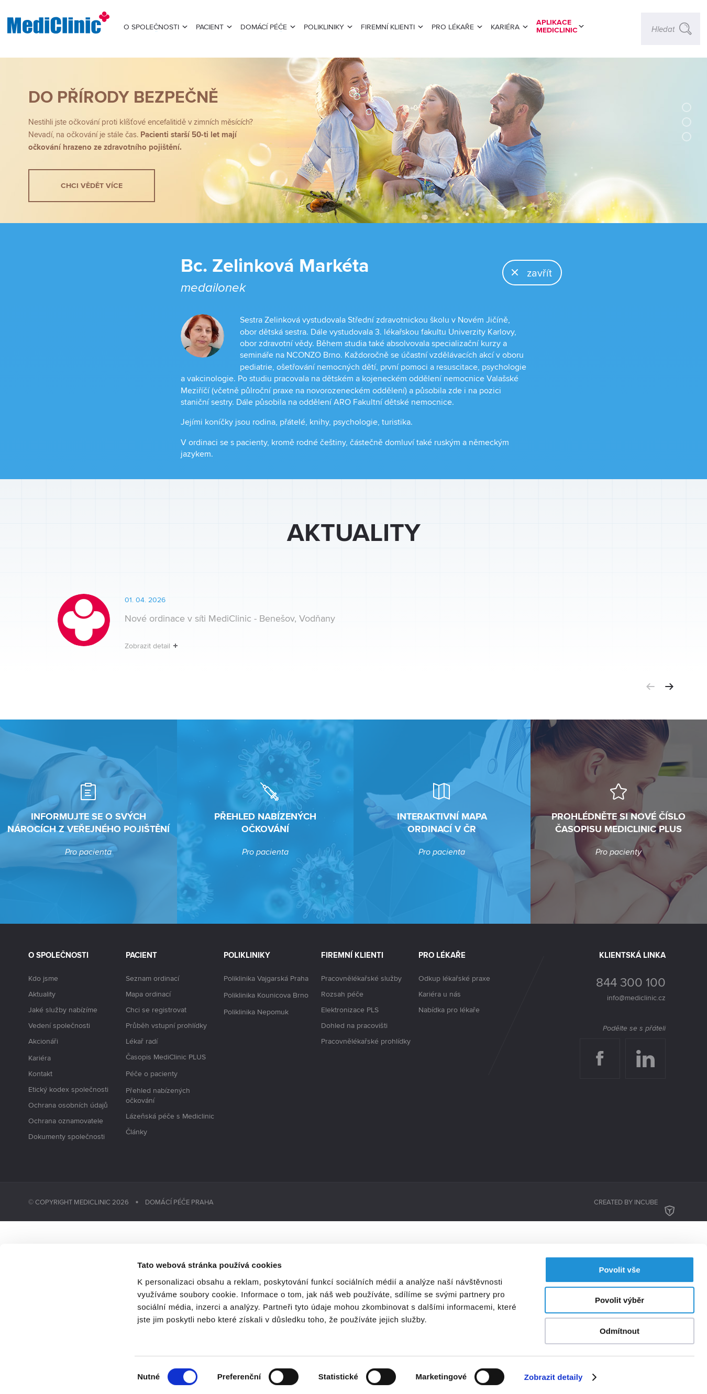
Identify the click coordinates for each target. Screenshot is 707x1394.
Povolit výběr (619, 1296)
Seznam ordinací (152, 1151)
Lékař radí (142, 1214)
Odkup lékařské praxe (454, 1151)
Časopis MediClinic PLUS (166, 1230)
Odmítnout (619, 1327)
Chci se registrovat (156, 1182)
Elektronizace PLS (350, 1182)
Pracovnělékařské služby (361, 1151)
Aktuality (42, 1166)
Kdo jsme (43, 1151)
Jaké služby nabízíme (62, 1182)
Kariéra (39, 1230)
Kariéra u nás (439, 1166)
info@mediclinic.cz (636, 1170)
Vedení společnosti (59, 1198)
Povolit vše (619, 1266)
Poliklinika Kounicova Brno (266, 1168)
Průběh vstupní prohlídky (166, 1198)
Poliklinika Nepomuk (256, 1185)
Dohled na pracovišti (354, 1198)
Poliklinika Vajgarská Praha (266, 1151)
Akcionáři (43, 1214)
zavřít (514, 329)
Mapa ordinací (148, 1166)
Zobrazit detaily (553, 1373)
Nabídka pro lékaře (449, 1182)
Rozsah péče (342, 1166)
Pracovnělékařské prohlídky (366, 1214)
